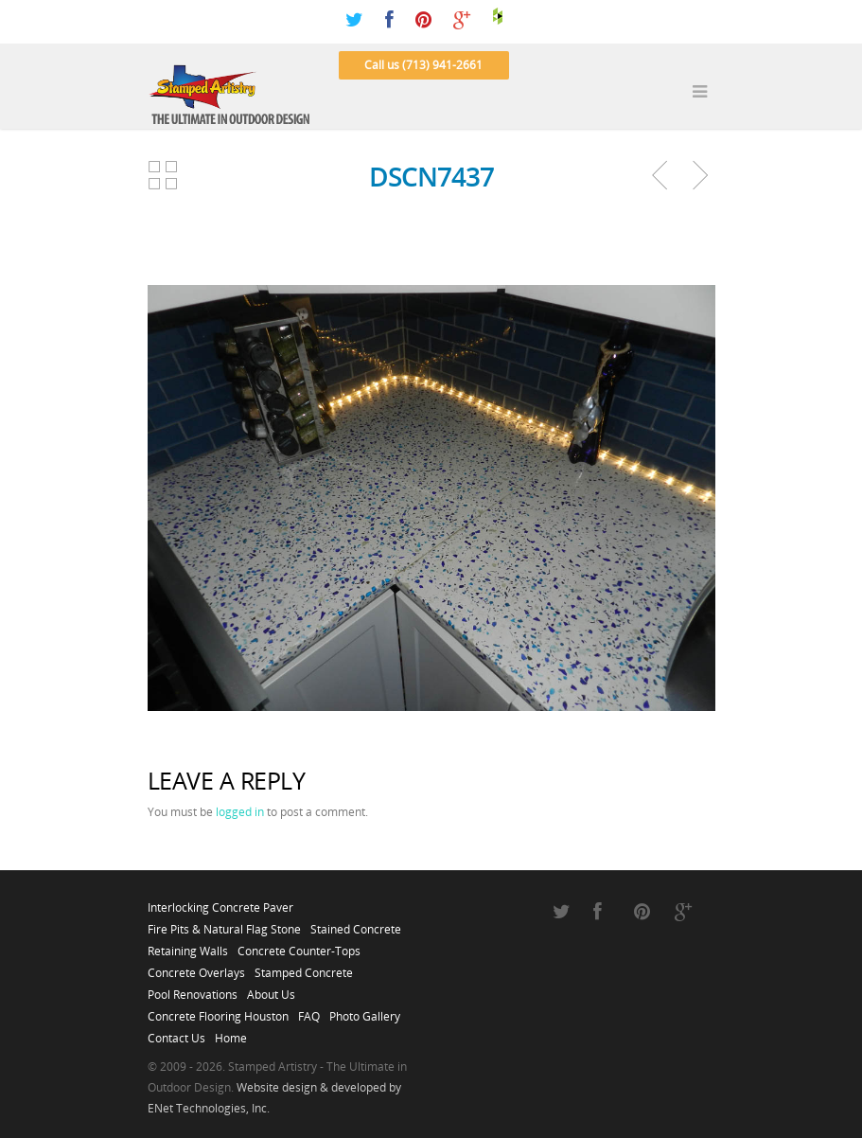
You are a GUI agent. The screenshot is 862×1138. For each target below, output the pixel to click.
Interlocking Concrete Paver (220, 902)
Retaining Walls (188, 946)
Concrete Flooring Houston (218, 1011)
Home (231, 1033)
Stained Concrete (355, 924)
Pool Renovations (192, 989)
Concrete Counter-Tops (299, 946)
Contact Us (176, 1033)
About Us (271, 989)
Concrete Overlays (196, 967)
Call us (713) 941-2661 (423, 65)
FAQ (309, 1011)
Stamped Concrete (304, 967)
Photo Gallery (364, 1011)
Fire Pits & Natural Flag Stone (224, 924)
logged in (240, 812)
